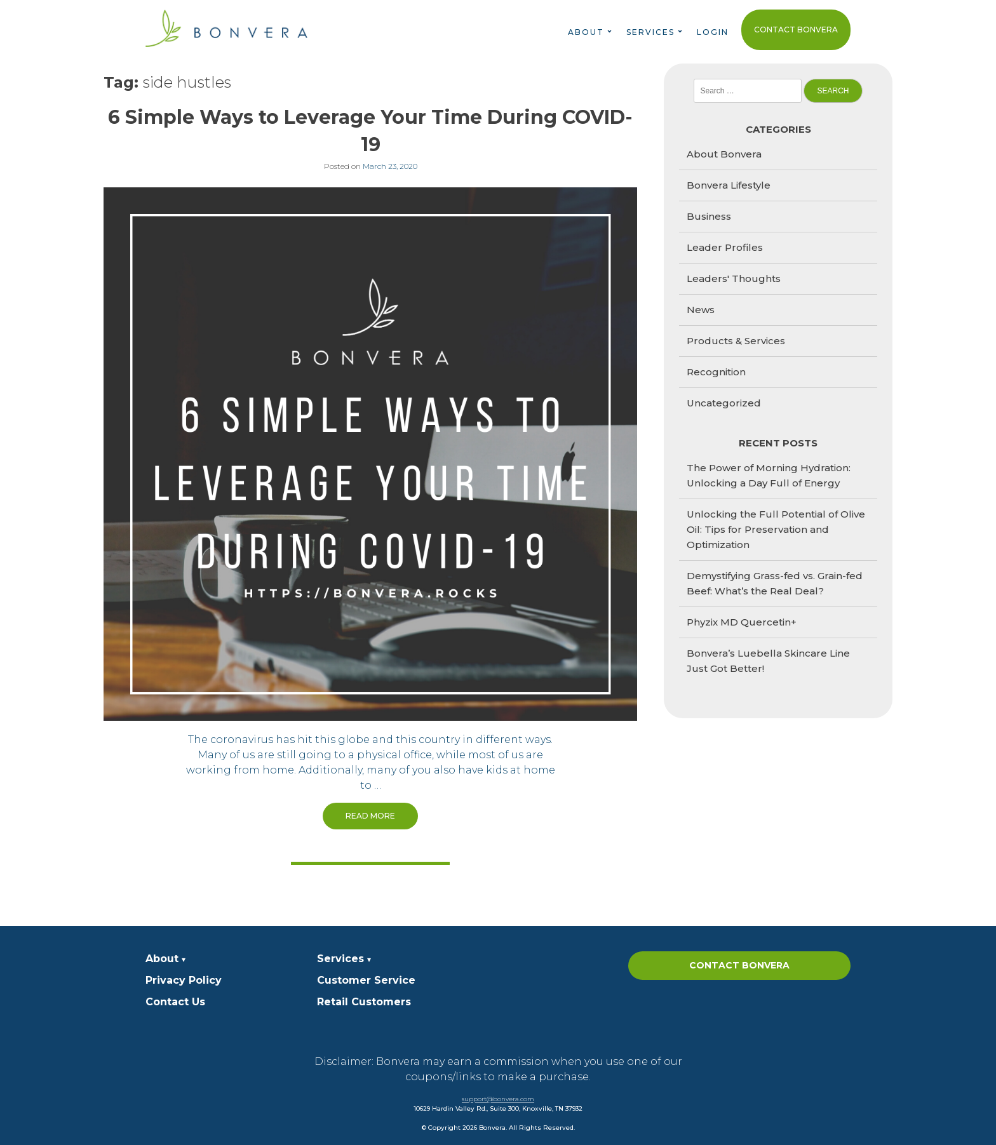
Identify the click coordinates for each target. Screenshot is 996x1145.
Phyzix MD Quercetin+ (742, 622)
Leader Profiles (725, 247)
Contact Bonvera (796, 29)
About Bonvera (724, 154)
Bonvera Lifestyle (729, 185)
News (701, 310)
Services (650, 32)
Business (709, 216)
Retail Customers (364, 1002)
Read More (370, 815)
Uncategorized (724, 403)
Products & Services (736, 341)
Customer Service (366, 980)
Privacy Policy (183, 980)
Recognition (716, 372)
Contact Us (175, 1002)
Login (713, 32)
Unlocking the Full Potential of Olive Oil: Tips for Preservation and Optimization (776, 529)
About (586, 32)
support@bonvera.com (498, 1099)
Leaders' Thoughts (734, 278)
